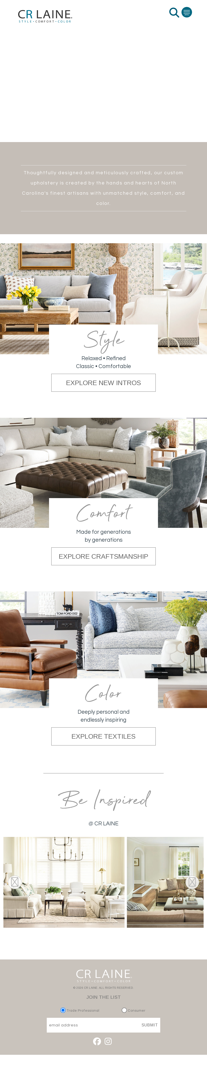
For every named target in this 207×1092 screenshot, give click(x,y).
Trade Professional (80, 1010)
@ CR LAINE (103, 823)
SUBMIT (150, 1025)
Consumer (133, 1010)
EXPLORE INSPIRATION (103, 112)
